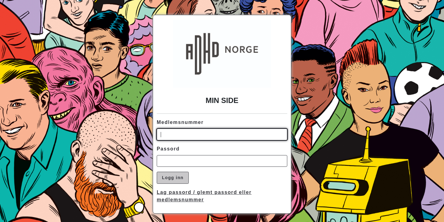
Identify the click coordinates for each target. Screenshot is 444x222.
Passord (168, 148)
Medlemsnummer (180, 122)
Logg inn (173, 177)
